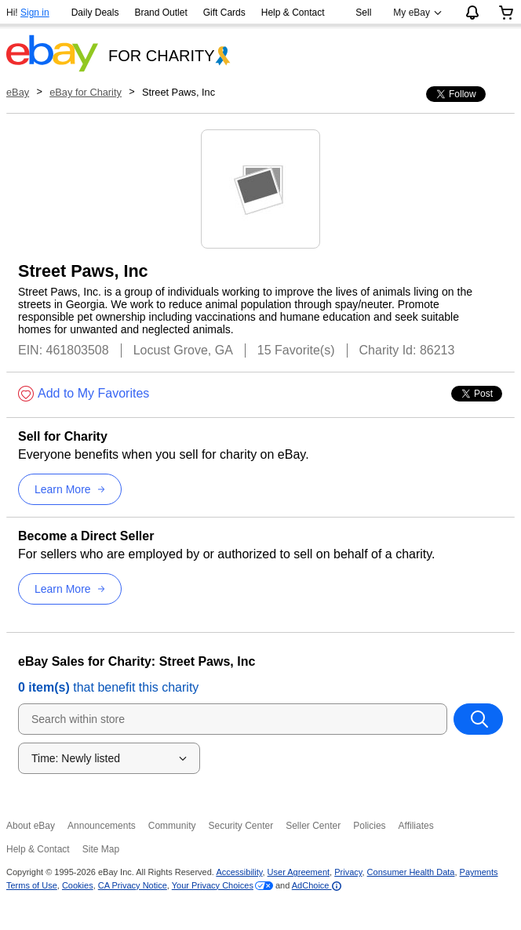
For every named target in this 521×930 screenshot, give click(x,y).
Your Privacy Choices (212, 885)
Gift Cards (224, 12)
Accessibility (239, 872)
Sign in (34, 12)
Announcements (101, 825)
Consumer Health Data (411, 872)
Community (172, 825)
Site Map (100, 849)
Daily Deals (95, 12)
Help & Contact (293, 12)
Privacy (348, 872)
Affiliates (416, 825)
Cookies (77, 885)
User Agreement (299, 872)
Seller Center (313, 825)
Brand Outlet (160, 12)
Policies (369, 825)
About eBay (30, 825)
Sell (363, 12)
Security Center (240, 825)
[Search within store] (478, 719)
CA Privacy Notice (132, 885)
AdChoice (316, 885)
